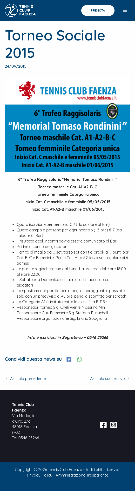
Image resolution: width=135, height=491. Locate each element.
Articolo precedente (25, 378)
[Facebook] (69, 359)
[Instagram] (113, 424)
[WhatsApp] (79, 359)
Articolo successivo (110, 378)
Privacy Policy (39, 475)
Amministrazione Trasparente (82, 475)
